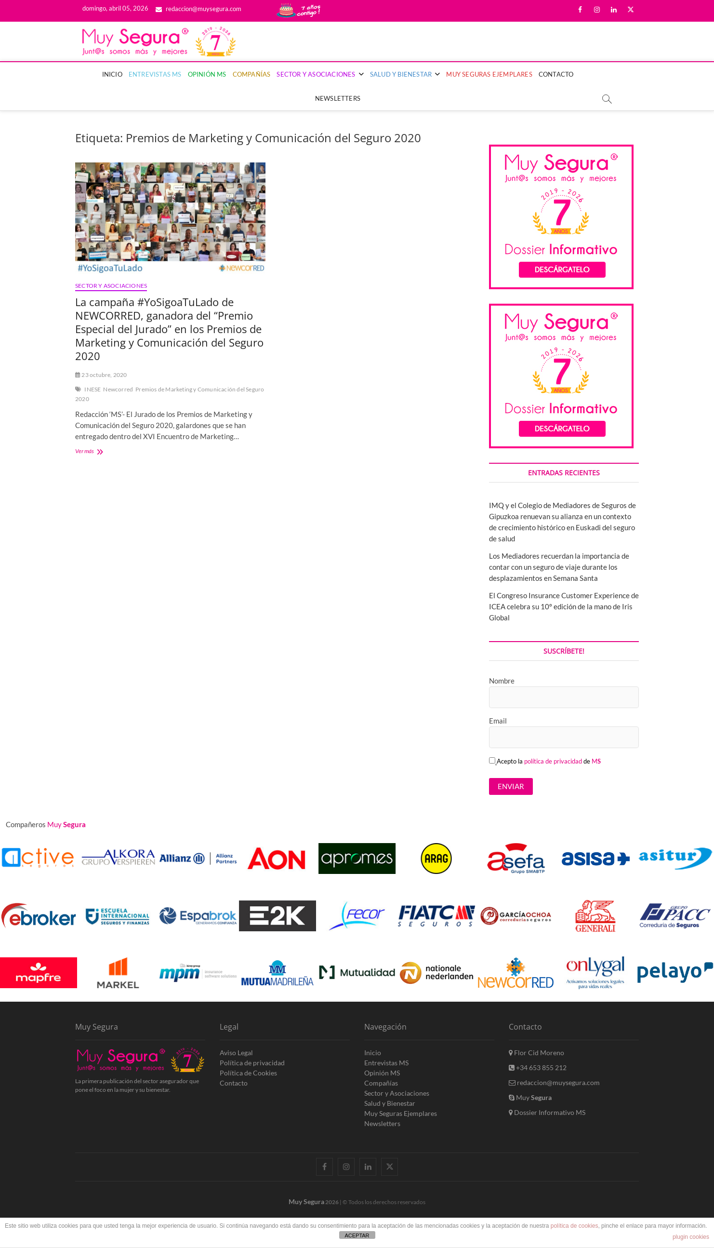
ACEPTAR (356, 1235)
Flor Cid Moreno (536, 1052)
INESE (92, 389)
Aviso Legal (236, 1052)
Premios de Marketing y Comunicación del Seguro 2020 (169, 394)
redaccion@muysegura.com (198, 9)
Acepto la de (545, 761)
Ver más (104, 452)
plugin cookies (691, 1237)
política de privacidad (553, 761)
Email (498, 720)
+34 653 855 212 (538, 1067)
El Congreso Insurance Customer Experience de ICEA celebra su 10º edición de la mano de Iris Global (564, 606)
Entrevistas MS (155, 74)
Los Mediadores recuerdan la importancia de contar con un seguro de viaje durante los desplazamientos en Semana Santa (559, 566)
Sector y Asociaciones (316, 74)
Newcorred (118, 389)
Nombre (502, 680)
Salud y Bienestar (401, 74)
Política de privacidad (252, 1063)
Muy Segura (306, 1201)
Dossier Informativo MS (547, 1112)
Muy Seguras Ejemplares (489, 74)
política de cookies (574, 1225)
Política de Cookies (248, 1073)
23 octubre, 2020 (101, 374)
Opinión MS (207, 74)
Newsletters (337, 98)
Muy (530, 1097)
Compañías (252, 74)
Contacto (556, 74)
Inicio (112, 74)
